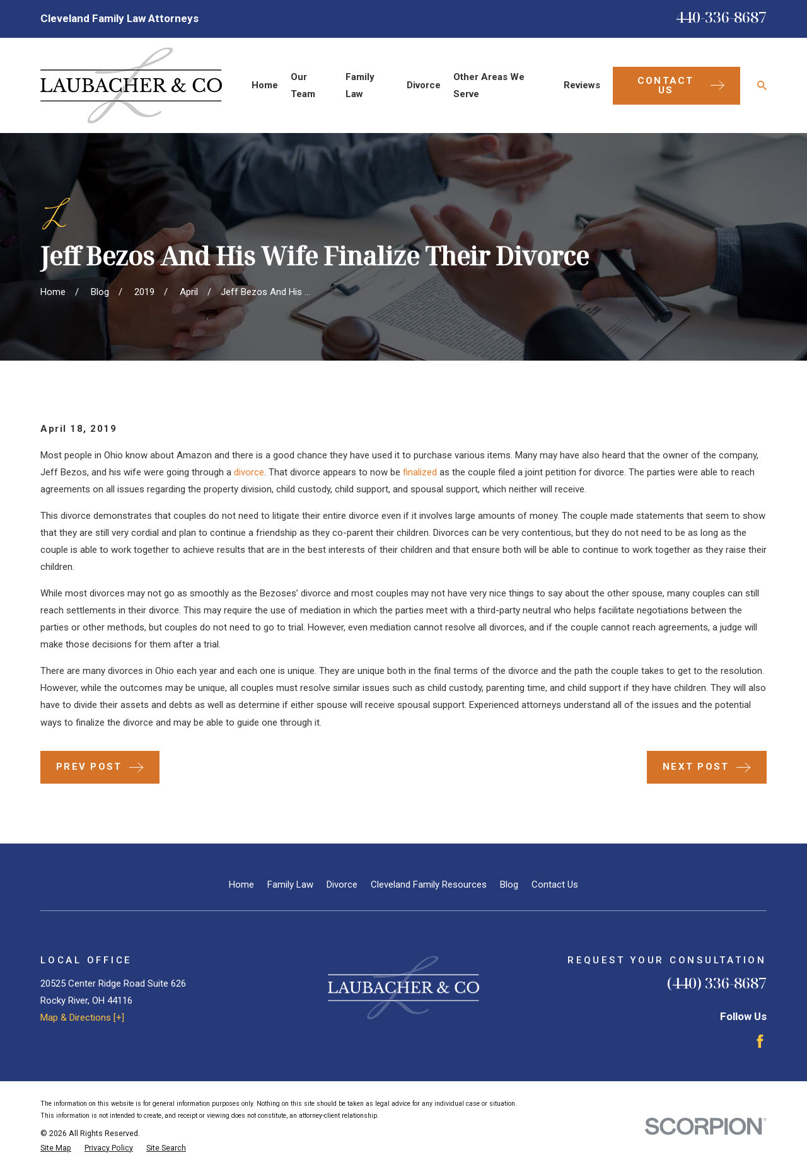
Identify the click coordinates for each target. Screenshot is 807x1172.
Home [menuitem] (265, 85)
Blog (509, 884)
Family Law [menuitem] (359, 85)
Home (241, 884)
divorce (249, 472)
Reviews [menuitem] (582, 85)
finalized (420, 472)
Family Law (290, 884)
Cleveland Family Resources (429, 884)
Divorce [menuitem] (424, 85)
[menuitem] (55, 1148)
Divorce (342, 884)
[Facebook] (760, 1041)
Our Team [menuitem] (303, 85)
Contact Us (554, 884)
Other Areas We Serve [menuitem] (489, 85)
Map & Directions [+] (82, 1017)
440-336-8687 (721, 16)
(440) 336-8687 (717, 982)
